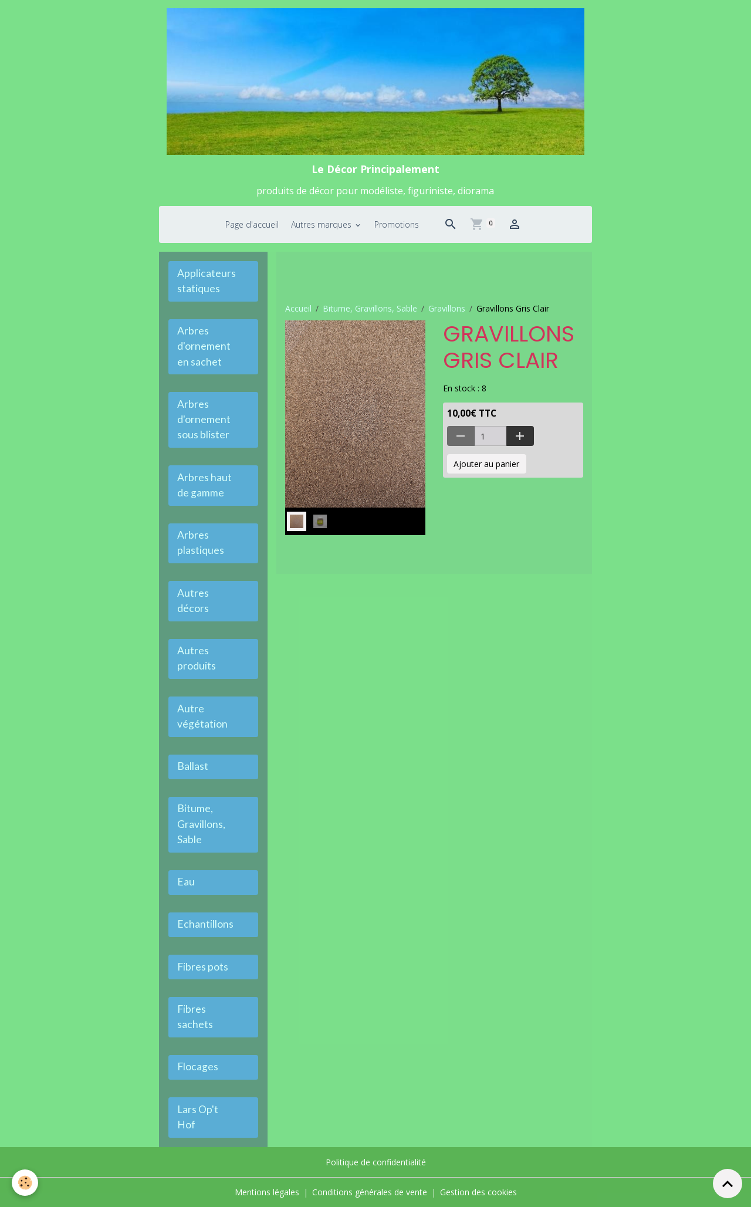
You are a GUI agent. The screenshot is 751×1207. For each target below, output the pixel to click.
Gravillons (446, 308)
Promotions (396, 224)
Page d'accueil (252, 224)
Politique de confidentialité (376, 1162)
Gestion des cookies (478, 1192)
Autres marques (322, 224)
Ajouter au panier (486, 463)
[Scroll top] (727, 1183)
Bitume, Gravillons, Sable (370, 308)
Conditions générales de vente (369, 1192)
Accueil (298, 308)
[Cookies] (25, 1182)
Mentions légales (267, 1192)
